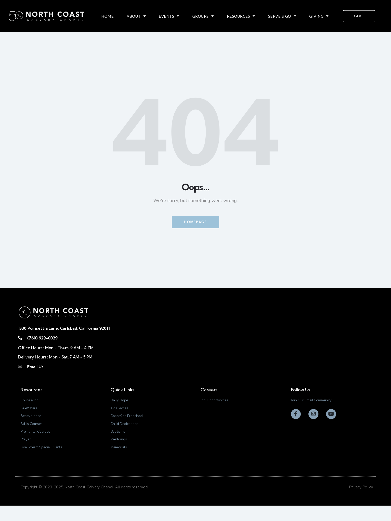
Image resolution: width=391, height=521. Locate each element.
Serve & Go (282, 16)
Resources (241, 16)
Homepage (195, 223)
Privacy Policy (361, 502)
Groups (203, 16)
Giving (319, 16)
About (136, 16)
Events (169, 16)
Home (107, 16)
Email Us (35, 368)
